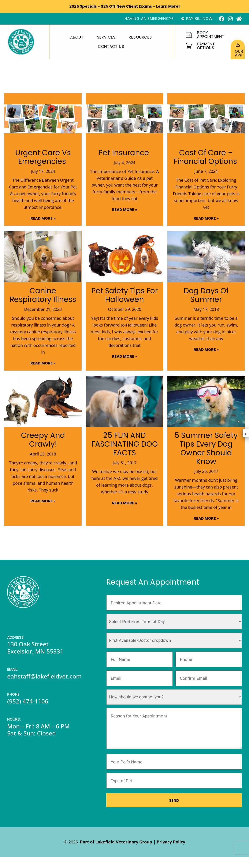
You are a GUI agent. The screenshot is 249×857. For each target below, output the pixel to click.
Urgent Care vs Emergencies (43, 156)
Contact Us (111, 46)
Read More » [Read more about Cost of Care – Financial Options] (206, 218)
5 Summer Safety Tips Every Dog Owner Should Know (206, 448)
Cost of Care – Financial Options (206, 156)
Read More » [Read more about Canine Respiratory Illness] (43, 363)
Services (106, 37)
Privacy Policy (171, 842)
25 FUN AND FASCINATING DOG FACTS (124, 444)
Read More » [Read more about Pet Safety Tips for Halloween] (124, 356)
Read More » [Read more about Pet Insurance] (124, 209)
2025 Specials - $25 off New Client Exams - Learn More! (124, 6)
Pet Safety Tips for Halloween (124, 295)
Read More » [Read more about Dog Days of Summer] (206, 349)
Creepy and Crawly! (43, 439)
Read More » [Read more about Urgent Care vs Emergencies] (43, 218)
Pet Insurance (124, 152)
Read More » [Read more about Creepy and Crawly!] (43, 501)
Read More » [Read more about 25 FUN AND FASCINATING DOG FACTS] (124, 502)
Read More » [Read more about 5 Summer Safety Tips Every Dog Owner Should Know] (206, 518)
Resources (140, 37)
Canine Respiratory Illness (43, 295)
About (77, 37)
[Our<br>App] (238, 45)
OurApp (239, 53)
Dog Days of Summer (206, 295)
